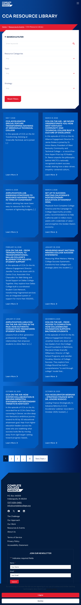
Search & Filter (15, 37)
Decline (40, 601)
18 (30, 458)
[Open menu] (77, 3)
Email (12, 571)
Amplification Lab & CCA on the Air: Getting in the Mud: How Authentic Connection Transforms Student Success (20, 326)
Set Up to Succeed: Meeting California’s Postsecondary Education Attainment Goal (58, 197)
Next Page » (40, 458)
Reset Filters (12, 99)
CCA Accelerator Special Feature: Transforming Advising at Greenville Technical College (19, 126)
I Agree (40, 595)
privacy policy (51, 589)
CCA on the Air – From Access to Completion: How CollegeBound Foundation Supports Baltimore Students (58, 326)
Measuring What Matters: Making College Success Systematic (59, 252)
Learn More (11, 175)
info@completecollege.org (19, 505)
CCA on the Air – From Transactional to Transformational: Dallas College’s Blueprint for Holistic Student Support (18, 256)
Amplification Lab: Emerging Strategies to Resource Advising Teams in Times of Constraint (20, 196)
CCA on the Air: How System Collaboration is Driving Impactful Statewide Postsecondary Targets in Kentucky (21, 399)
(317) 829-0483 (14, 502)
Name (13, 563)
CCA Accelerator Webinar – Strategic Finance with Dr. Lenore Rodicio (60, 397)
